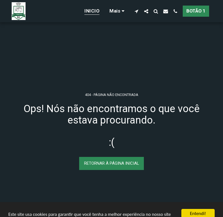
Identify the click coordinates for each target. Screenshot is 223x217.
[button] (136, 11)
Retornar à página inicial (111, 163)
